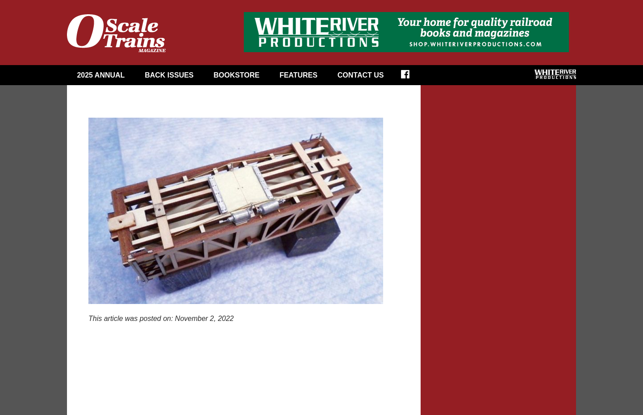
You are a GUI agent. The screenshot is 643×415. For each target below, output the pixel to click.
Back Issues (169, 75)
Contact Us (361, 75)
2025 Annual (101, 75)
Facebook (411, 77)
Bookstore (236, 75)
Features (298, 75)
